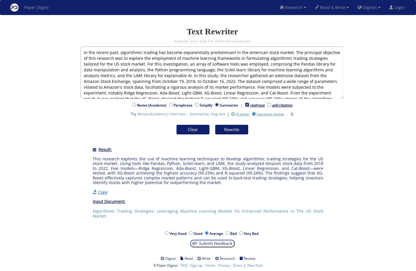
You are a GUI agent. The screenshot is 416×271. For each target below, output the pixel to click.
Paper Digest (29, 7)
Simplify (207, 105)
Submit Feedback (212, 243)
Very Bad (252, 233)
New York (255, 265)
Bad (234, 233)
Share (237, 265)
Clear (193, 129)
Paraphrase (184, 105)
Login (398, 7)
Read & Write (332, 7)
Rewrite (231, 129)
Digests (369, 7)
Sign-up (196, 265)
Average (217, 233)
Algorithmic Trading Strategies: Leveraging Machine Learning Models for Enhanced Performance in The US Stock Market (208, 213)
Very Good (179, 233)
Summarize (229, 105)
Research (293, 7)
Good (199, 233)
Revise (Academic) (152, 105)
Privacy (224, 265)
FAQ (184, 265)
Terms (210, 265)
